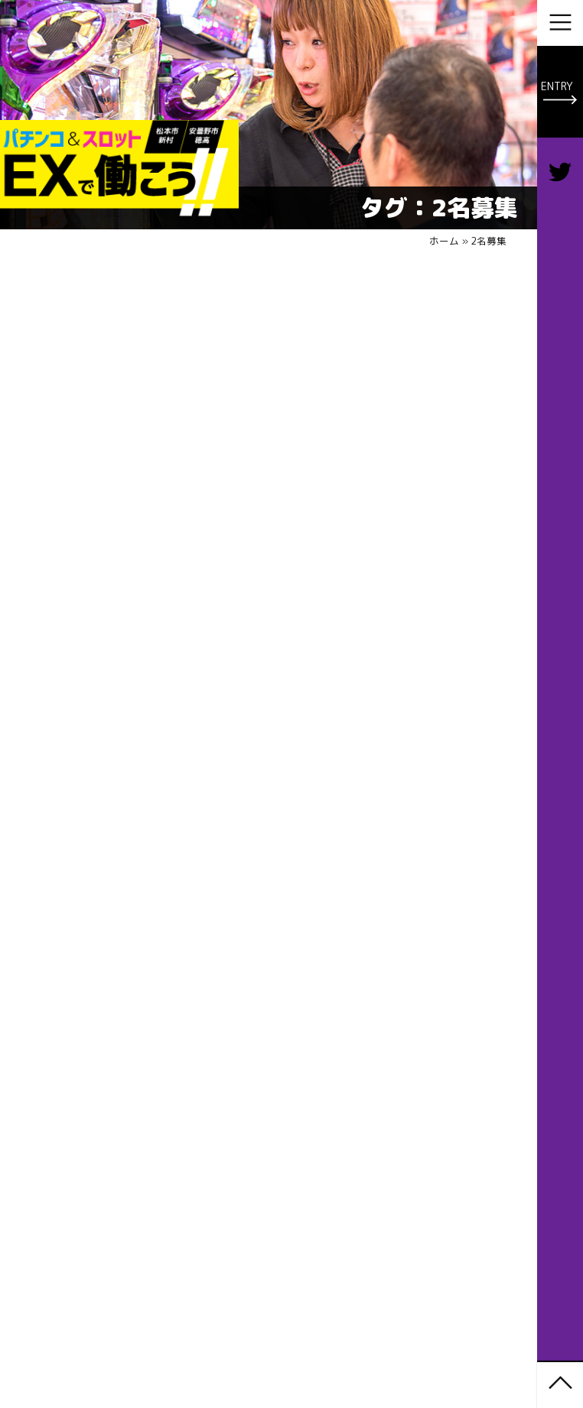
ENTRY (557, 86)
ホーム (444, 241)
